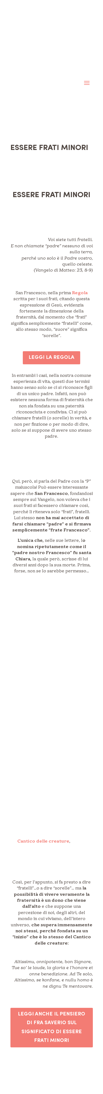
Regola (80, 293)
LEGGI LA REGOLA (51, 357)
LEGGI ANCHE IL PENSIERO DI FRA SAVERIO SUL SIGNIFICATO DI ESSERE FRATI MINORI (51, 1027)
